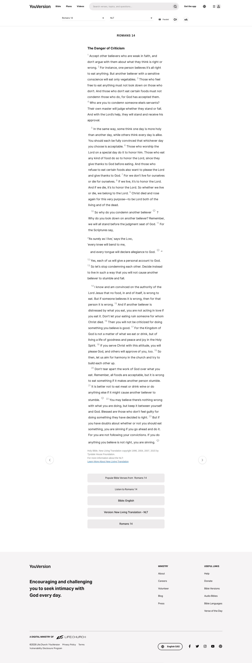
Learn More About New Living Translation (108, 461)
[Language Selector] (204, 6)
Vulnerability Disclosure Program (46, 648)
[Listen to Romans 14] (175, 19)
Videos (80, 6)
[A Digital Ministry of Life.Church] (126, 635)
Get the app (190, 6)
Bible (58, 6)
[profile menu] (216, 6)
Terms (81, 644)
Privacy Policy (69, 644)
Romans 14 (83, 18)
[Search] (130, 6)
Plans (69, 6)
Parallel (163, 19)
